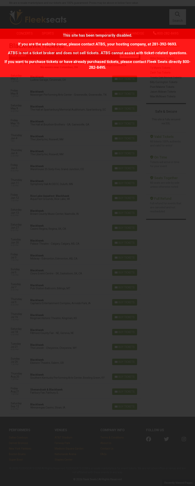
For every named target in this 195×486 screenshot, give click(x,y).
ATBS (100, 44)
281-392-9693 (164, 44)
